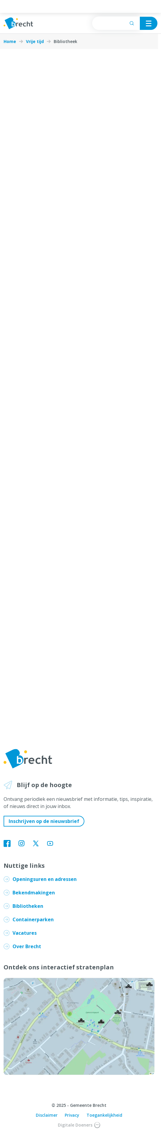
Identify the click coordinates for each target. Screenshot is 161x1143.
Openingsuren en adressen (45, 879)
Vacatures (25, 933)
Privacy (72, 1115)
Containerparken (33, 919)
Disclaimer (47, 1115)
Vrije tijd (35, 41)
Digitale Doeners (79, 1125)
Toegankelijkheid (104, 1115)
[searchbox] (116, 23)
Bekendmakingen (34, 893)
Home (10, 41)
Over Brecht (27, 946)
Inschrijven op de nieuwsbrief (44, 821)
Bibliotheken (28, 906)
